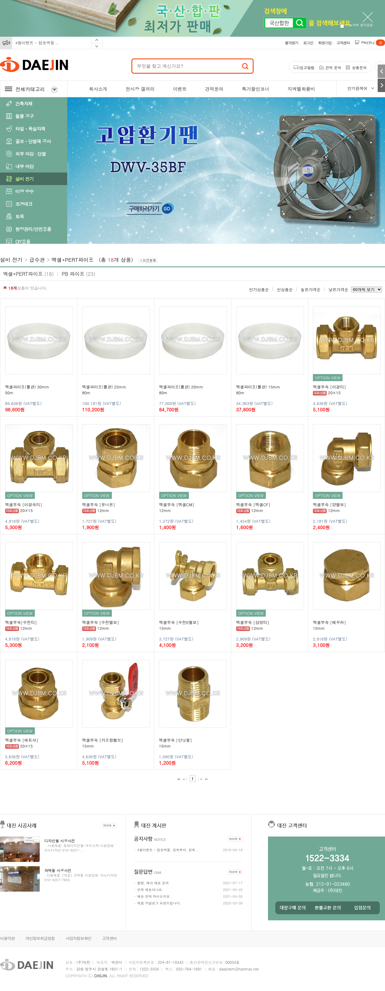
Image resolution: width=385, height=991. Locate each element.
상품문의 (359, 67)
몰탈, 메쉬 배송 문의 (153, 883)
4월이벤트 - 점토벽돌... (37, 43)
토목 (19, 216)
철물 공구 (24, 116)
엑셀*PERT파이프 (73, 259)
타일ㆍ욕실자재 (30, 128)
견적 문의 (333, 67)
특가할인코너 (255, 89)
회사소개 (98, 89)
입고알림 (307, 67)
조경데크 (23, 204)
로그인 (308, 42)
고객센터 (343, 42)
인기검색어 (357, 88)
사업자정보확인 (78, 938)
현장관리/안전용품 (33, 229)
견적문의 (214, 89)
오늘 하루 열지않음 (356, 25)
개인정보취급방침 (40, 938)
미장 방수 (24, 191)
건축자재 (23, 103)
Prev (96, 40)
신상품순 (285, 289)
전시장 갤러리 (140, 89)
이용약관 (7, 938)
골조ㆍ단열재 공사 (33, 141)
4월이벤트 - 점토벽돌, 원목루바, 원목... (168, 850)
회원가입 (325, 42)
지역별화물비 (301, 89)
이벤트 (180, 89)
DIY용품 (22, 241)
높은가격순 (311, 289)
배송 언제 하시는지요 (153, 896)
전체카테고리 (31, 89)
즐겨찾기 (291, 42)
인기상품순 (259, 289)
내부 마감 (24, 166)
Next (96, 46)
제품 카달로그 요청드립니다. (159, 903)
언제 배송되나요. (150, 889)
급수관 (37, 259)
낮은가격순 (338, 289)
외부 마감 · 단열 (30, 153)
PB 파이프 (79, 273)
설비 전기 (24, 179)
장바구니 (373, 42)
